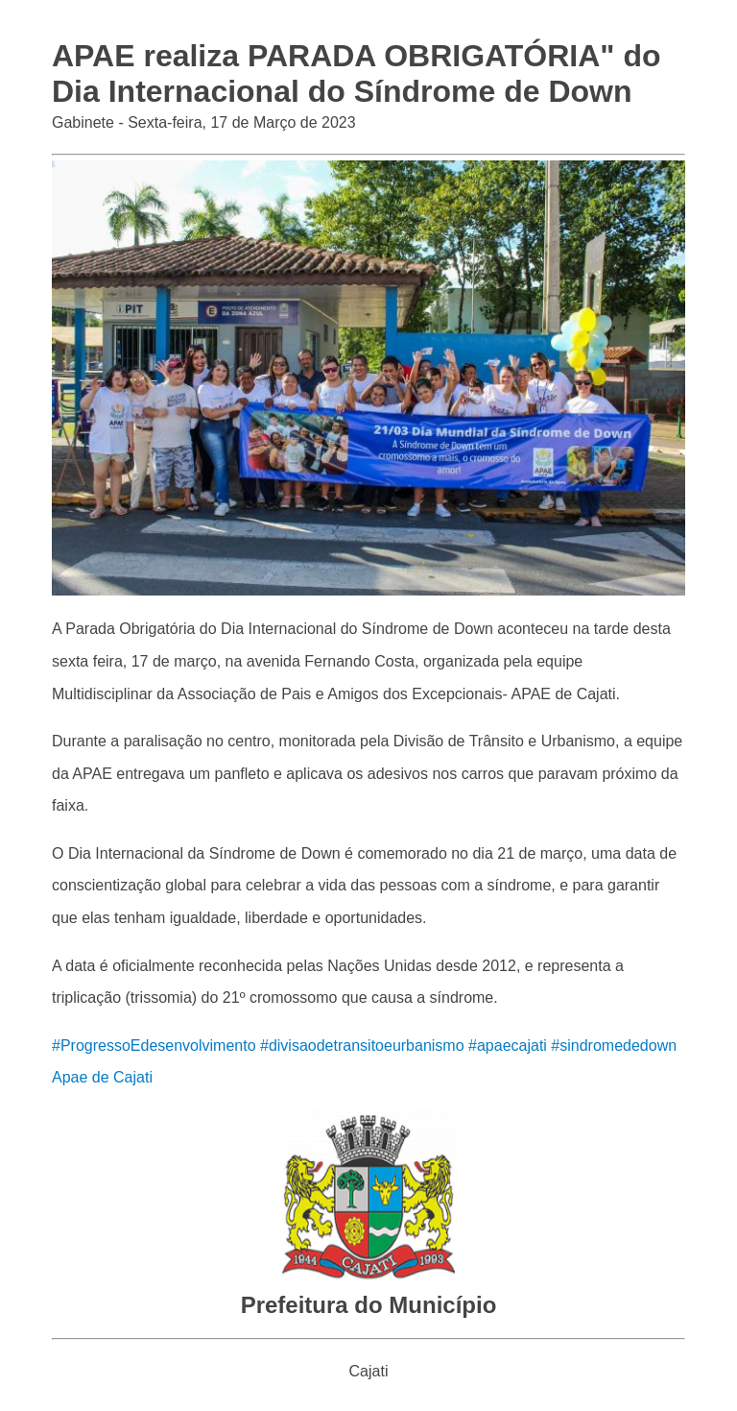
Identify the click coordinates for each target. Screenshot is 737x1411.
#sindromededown (614, 1045)
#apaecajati (507, 1045)
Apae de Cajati (102, 1077)
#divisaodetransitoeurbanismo (362, 1045)
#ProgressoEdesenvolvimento (154, 1045)
